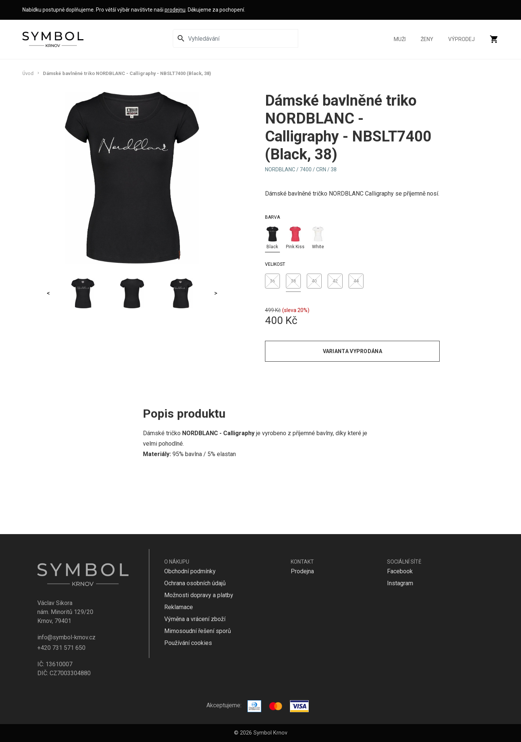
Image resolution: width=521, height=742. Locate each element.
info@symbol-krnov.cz (66, 637)
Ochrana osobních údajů (195, 583)
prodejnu (175, 10)
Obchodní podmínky (190, 571)
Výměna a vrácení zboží (194, 619)
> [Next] (215, 293)
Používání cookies (188, 642)
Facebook (400, 571)
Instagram (400, 583)
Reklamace (178, 607)
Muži (400, 42)
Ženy (427, 42)
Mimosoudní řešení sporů (197, 631)
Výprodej (461, 42)
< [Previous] (48, 293)
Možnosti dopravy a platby (198, 595)
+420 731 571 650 (61, 647)
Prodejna (302, 571)
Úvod (28, 73)
